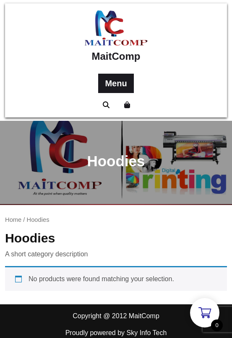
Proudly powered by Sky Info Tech (116, 332)
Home (13, 219)
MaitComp (116, 56)
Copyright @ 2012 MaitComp (116, 315)
